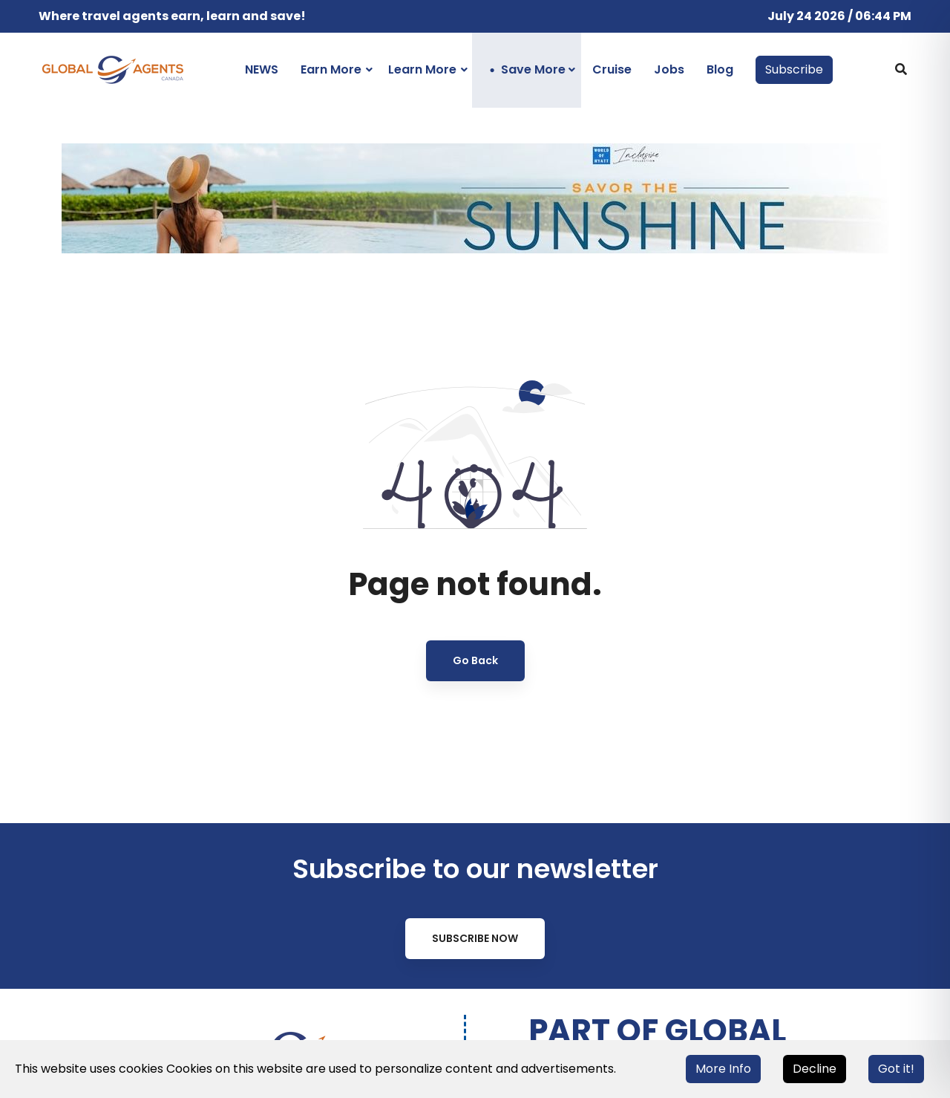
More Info (723, 1068)
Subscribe (794, 69)
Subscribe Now (475, 938)
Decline (814, 1068)
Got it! (896, 1068)
